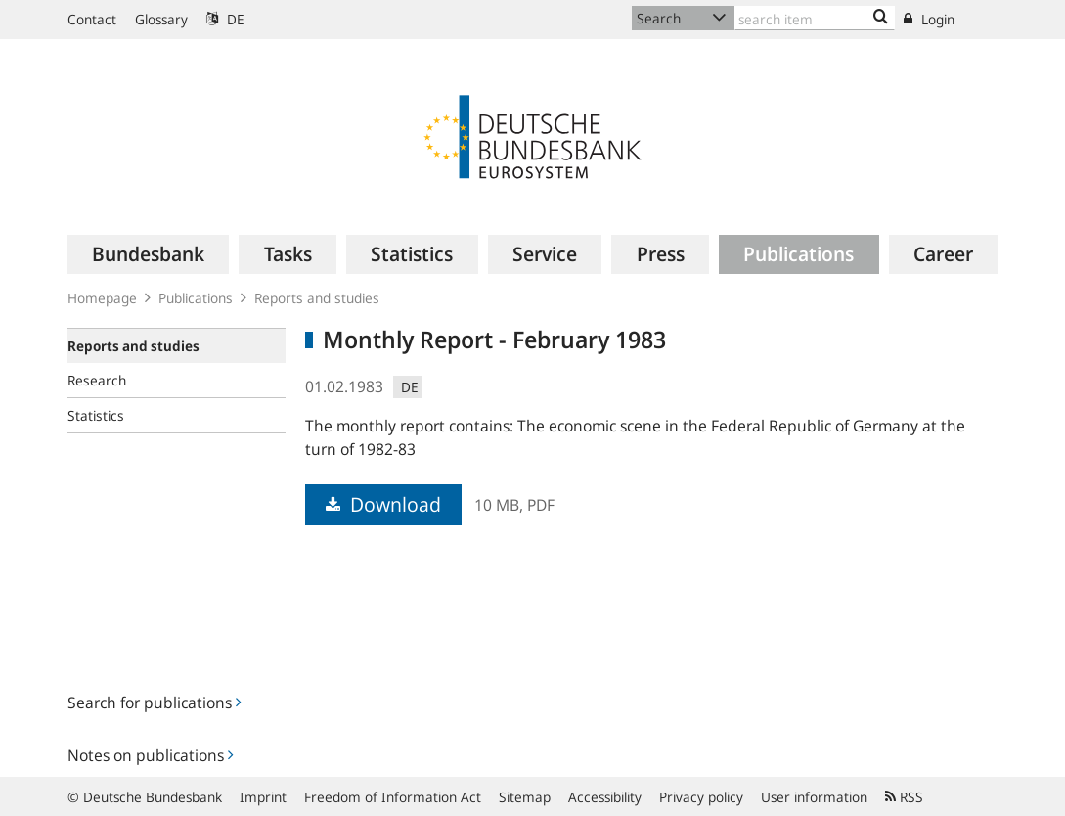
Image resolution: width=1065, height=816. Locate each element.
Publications (195, 298)
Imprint (263, 797)
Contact (91, 19)
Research (96, 380)
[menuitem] (148, 254)
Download (383, 504)
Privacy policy (701, 797)
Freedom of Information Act (392, 797)
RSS (904, 797)
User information (814, 797)
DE (225, 19)
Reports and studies (316, 298)
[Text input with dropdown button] (815, 18)
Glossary (161, 19)
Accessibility (605, 797)
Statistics (95, 415)
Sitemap (525, 797)
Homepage (102, 298)
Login (929, 19)
